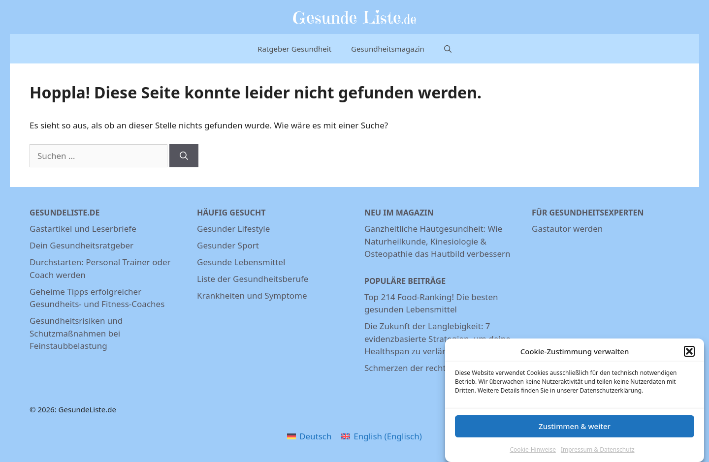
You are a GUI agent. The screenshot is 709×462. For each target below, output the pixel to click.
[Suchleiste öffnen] (447, 48)
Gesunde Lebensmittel (241, 262)
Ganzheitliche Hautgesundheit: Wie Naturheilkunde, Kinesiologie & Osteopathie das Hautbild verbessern (437, 241)
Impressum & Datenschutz (598, 449)
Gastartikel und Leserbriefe (83, 228)
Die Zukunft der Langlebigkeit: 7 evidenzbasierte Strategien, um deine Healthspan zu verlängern (437, 338)
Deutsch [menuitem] (315, 436)
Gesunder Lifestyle (233, 228)
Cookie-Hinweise (532, 449)
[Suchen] (183, 156)
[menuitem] (309, 436)
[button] (689, 351)
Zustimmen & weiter (575, 426)
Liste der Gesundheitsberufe (252, 278)
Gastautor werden (567, 228)
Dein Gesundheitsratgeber (81, 245)
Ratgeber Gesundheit (294, 49)
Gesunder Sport (228, 245)
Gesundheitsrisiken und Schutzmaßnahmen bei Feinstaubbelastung (76, 333)
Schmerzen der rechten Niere (421, 367)
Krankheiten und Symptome (252, 295)
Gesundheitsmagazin (387, 49)
